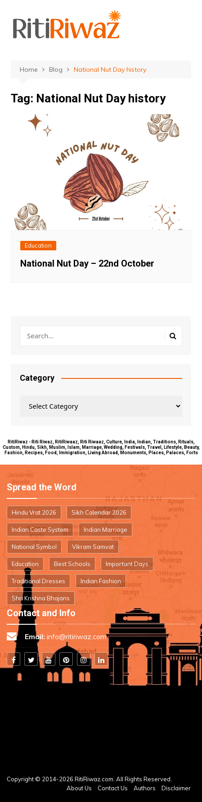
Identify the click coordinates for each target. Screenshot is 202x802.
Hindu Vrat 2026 (34, 512)
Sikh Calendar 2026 (99, 512)
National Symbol (34, 546)
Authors (145, 788)
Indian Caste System (40, 529)
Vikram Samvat (93, 546)
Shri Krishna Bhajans (41, 598)
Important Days (127, 563)
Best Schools (72, 563)
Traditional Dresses (38, 581)
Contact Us (113, 788)
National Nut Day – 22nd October (87, 263)
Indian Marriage (105, 529)
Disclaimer (176, 788)
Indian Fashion (101, 581)
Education (38, 245)
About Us (79, 788)
